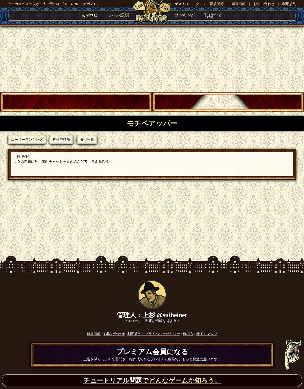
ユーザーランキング (27, 139)
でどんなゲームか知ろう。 (152, 380)
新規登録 (217, 4)
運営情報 (239, 4)
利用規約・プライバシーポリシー (153, 334)
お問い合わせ (264, 4)
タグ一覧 (87, 139)
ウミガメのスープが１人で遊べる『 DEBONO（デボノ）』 (54, 4)
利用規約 (289, 4)
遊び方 (188, 334)
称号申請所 (61, 139)
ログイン (199, 4)
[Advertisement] (152, 59)
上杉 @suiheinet (165, 315)
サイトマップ (206, 334)
